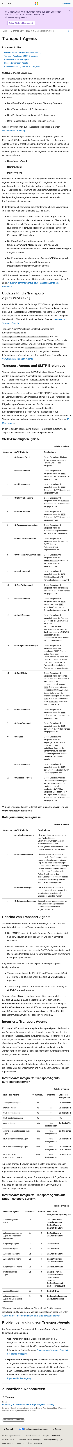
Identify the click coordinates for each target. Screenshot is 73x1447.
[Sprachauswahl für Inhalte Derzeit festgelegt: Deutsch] (8, 1429)
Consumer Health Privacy (28, 1439)
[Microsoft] (36, 3)
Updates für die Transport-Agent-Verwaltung (22, 52)
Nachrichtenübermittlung (43, 31)
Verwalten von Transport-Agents (17, 359)
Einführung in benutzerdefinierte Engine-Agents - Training (28, 1404)
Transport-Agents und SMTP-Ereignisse (21, 56)
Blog (45, 1436)
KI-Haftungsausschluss (11, 1436)
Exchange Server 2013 (20, 31)
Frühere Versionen (32, 1436)
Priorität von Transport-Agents (16, 59)
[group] (36, 1126)
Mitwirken (56, 1436)
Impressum (6, 1443)
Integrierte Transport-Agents (16, 63)
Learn (5, 31)
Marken (20, 1443)
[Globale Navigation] (2, 3)
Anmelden (66, 3)
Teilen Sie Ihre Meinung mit (21, 23)
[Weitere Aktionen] (68, 31)
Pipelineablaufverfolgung (19, 1378)
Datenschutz (7, 1439)
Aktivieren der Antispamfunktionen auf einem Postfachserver (31, 1316)
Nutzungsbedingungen (53, 1439)
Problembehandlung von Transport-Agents (22, 66)
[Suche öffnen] (58, 3)
